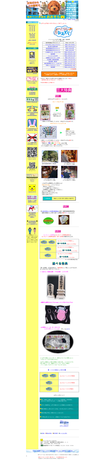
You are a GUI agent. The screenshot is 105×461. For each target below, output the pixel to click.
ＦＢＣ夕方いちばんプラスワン (52, 44)
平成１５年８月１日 (70, 46)
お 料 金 (32, 33)
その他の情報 (70, 450)
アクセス (43, 450)
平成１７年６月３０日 (69, 59)
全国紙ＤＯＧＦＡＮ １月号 (53, 57)
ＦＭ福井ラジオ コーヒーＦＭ (52, 52)
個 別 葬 (32, 27)
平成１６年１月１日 (70, 57)
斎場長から (64, 450)
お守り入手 (32, 44)
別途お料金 (32, 34)
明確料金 (69, 19)
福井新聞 (53, 54)
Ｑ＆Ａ (60, 450)
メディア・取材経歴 (32, 73)
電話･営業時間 (32, 40)
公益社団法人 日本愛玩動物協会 (50, 211)
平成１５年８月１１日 (69, 52)
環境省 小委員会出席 (32, 102)
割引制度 (74, 19)
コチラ (68, 329)
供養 (57, 450)
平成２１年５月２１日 (69, 67)
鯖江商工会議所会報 (53, 46)
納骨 (54, 450)
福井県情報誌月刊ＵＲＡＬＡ (53, 48)
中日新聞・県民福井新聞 (53, 59)
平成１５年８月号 (69, 48)
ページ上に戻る (63, 433)
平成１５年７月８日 (70, 44)
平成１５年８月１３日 (69, 54)
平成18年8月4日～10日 (69, 65)
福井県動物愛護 (32, 221)
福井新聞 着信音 (53, 61)
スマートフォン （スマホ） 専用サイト (32, 62)
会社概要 (38, 450)
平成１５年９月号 (69, 50)
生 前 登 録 (32, 37)
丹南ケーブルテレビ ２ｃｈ (53, 65)
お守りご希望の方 (64, 425)
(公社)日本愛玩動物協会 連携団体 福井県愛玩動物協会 (32, 114)
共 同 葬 (32, 26)
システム (47, 450)
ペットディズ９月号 (53, 55)
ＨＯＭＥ (34, 450)
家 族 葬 (32, 29)
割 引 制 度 (32, 36)
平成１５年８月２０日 (69, 55)
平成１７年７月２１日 (69, 61)
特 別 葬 (32, 30)
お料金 (51, 450)
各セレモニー (32, 25)
